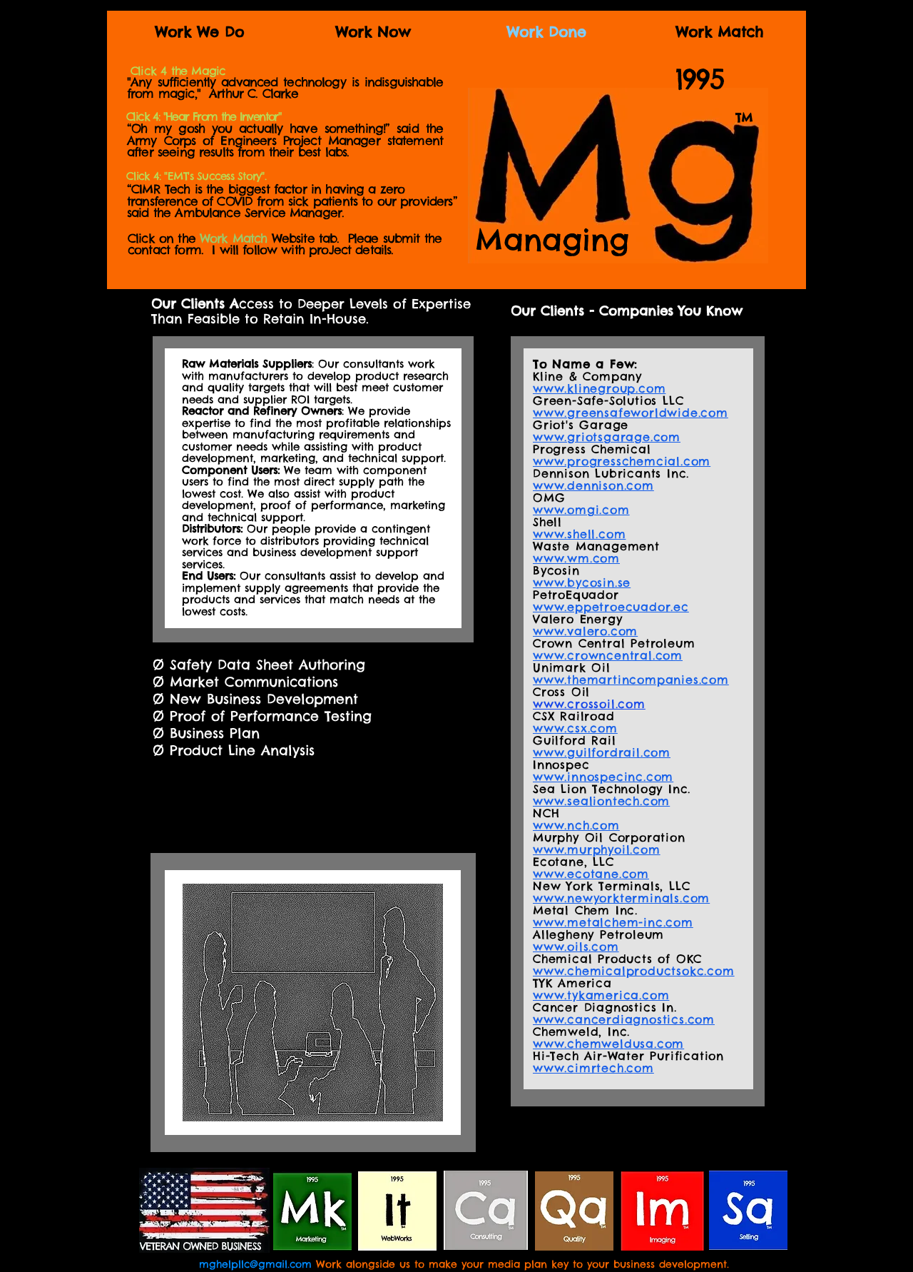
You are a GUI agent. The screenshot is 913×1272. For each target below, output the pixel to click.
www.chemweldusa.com (608, 1043)
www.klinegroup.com (599, 388)
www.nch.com (576, 825)
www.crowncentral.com (608, 655)
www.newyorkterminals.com (621, 898)
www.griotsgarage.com (606, 437)
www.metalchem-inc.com (613, 922)
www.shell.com (579, 534)
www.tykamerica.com (601, 995)
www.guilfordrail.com (601, 752)
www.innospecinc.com (603, 776)
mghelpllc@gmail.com (255, 1264)
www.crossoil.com (589, 704)
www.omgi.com (581, 510)
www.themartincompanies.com (631, 679)
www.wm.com (576, 558)
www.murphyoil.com (596, 849)
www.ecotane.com (591, 874)
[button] (178, 71)
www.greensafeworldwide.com (630, 412)
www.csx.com (575, 728)
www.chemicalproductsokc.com (634, 971)
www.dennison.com (593, 485)
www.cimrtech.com (593, 1068)
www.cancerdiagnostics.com (624, 1019)
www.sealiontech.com (601, 801)
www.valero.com (585, 631)
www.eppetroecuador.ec (611, 607)
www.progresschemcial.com (621, 461)
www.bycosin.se (582, 582)
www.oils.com (576, 946)
